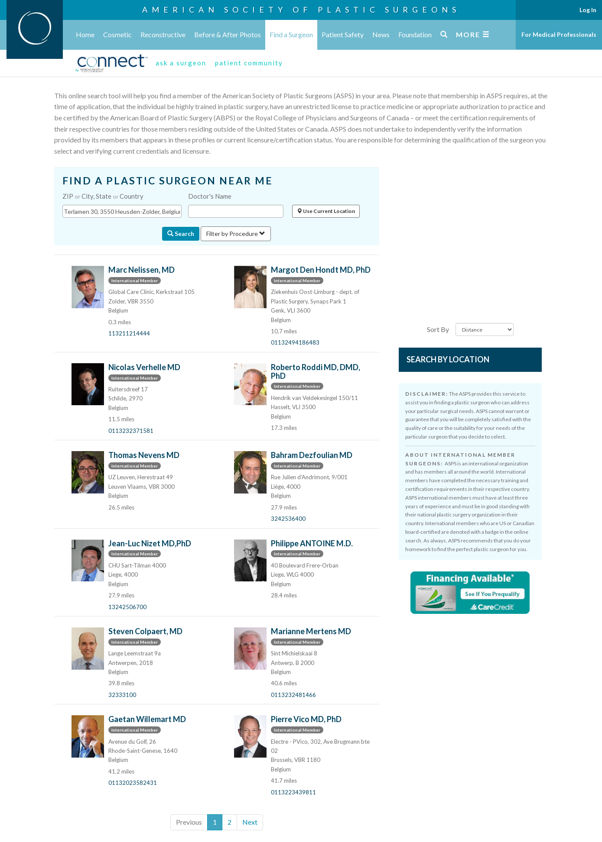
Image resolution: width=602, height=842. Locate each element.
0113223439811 (293, 792)
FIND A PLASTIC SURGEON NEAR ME (167, 180)
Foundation (415, 34)
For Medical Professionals (558, 34)
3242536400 (288, 518)
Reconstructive (162, 34)
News (381, 34)
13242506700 (127, 606)
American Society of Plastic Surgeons (301, 9)
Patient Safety (343, 34)
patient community (249, 63)
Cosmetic (117, 34)
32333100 (122, 694)
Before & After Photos (227, 34)
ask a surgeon (181, 63)
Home (85, 34)
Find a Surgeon (291, 34)
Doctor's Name (209, 196)
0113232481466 (293, 694)
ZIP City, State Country (102, 196)
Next (249, 822)
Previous (189, 822)
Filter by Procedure (235, 233)
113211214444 (129, 333)
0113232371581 (130, 430)
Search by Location (448, 359)
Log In (587, 9)
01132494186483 (295, 342)
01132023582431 (132, 782)
